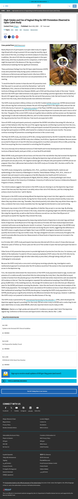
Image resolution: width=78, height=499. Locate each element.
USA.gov (5, 441)
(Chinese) (45, 454)
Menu (5, 6)
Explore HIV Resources (39, 1)
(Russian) (45, 460)
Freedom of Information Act (47, 435)
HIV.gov (16, 26)
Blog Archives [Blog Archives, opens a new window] (6, 422)
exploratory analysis (30, 108)
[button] (39, 329)
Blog (8, 10)
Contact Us (43, 422)
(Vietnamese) (9, 457)
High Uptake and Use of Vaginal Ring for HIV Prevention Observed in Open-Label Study (36, 10)
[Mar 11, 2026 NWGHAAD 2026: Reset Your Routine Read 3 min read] (39, 359)
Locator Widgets (44, 419)
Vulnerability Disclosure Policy (11, 435)
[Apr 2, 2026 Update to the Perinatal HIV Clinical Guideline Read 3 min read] (39, 328)
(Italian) (44, 469)
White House (43, 444)
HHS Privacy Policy (45, 438)
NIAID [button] (16, 30)
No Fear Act (6, 447)
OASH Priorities (44, 447)
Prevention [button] (26, 30)
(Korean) (44, 457)
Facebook (5, 409)
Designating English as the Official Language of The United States (23, 483)
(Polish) (44, 466)
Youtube (16, 409)
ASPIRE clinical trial (53, 103)
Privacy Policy (7, 425)
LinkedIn (30, 409)
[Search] (69, 6)
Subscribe (37, 409)
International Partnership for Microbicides (40, 300)
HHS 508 (5, 444)
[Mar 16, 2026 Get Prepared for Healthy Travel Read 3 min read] (39, 343)
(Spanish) (8, 454)
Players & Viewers (8, 438)
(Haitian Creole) (48, 463)
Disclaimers (43, 425)
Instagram (23, 409)
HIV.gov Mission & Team (9, 419)
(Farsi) (44, 472)
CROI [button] (12, 30)
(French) (7, 466)
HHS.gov (42, 441)
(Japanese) (8, 475)
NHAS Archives (44, 427)
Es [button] (74, 6)
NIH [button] (20, 30)
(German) (8, 472)
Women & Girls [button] (34, 30)
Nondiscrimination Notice (10, 427)
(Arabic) (7, 463)
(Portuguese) (9, 469)
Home (3, 10)
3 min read (6, 333)
